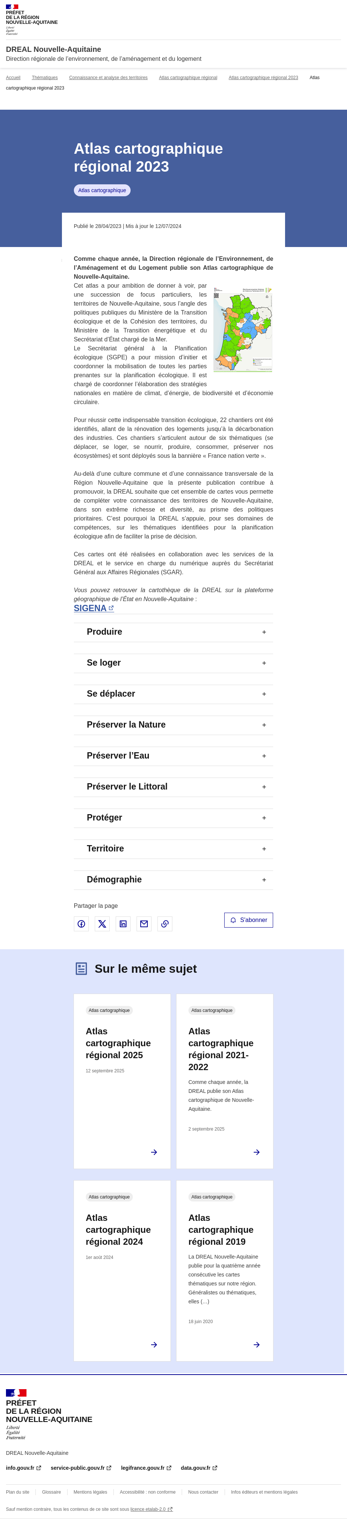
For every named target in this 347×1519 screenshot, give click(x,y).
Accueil (13, 77)
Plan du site (17, 1492)
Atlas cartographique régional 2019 (221, 1230)
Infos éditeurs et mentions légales (264, 1492)
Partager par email (144, 923)
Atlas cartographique (102, 190)
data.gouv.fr (195, 1468)
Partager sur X (102, 923)
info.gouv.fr (20, 1468)
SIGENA (90, 608)
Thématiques (44, 77)
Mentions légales (90, 1492)
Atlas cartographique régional (188, 77)
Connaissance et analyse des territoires (108, 77)
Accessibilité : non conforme (147, 1492)
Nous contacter (203, 1492)
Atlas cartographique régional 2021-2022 (221, 1049)
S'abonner (249, 920)
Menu (336, 8)
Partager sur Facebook (81, 923)
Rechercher (321, 8)
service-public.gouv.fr (77, 1468)
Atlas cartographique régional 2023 (263, 77)
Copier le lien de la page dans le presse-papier (164, 923)
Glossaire (51, 1492)
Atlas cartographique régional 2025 (118, 1043)
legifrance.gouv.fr (142, 1468)
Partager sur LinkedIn (123, 923)
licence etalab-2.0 (148, 1509)
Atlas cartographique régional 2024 (118, 1230)
